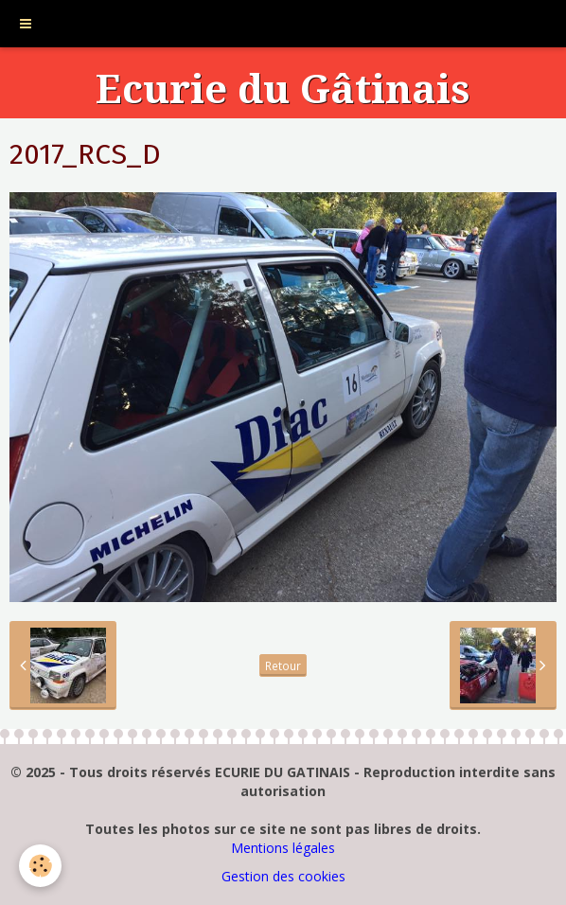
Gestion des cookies (283, 876)
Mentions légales (283, 848)
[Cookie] (40, 865)
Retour (283, 665)
